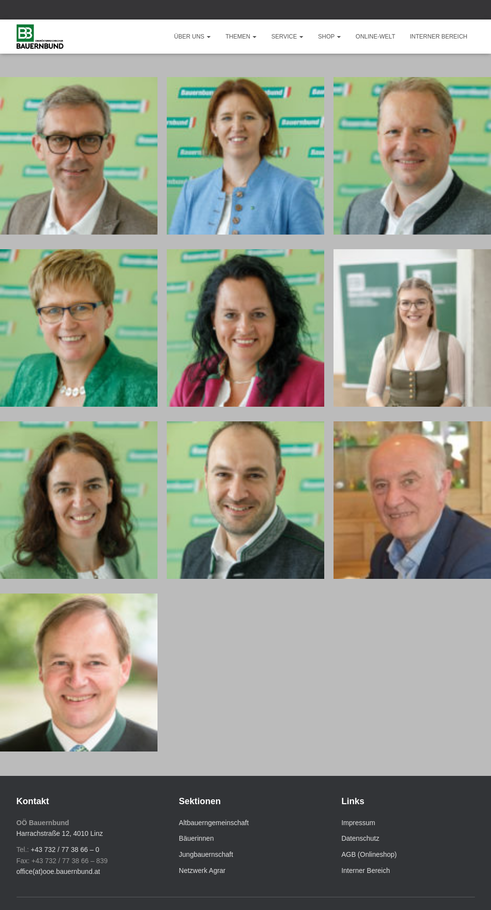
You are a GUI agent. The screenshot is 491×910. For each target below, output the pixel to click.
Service (287, 36)
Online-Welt (375, 36)
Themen (240, 36)
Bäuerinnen (196, 838)
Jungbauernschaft (206, 854)
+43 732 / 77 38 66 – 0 (65, 849)
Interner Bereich (438, 36)
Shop (329, 36)
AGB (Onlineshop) (369, 854)
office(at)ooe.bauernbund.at (58, 871)
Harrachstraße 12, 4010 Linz (60, 833)
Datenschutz (360, 838)
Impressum (358, 823)
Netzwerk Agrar (202, 870)
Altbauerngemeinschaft (214, 823)
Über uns (192, 36)
